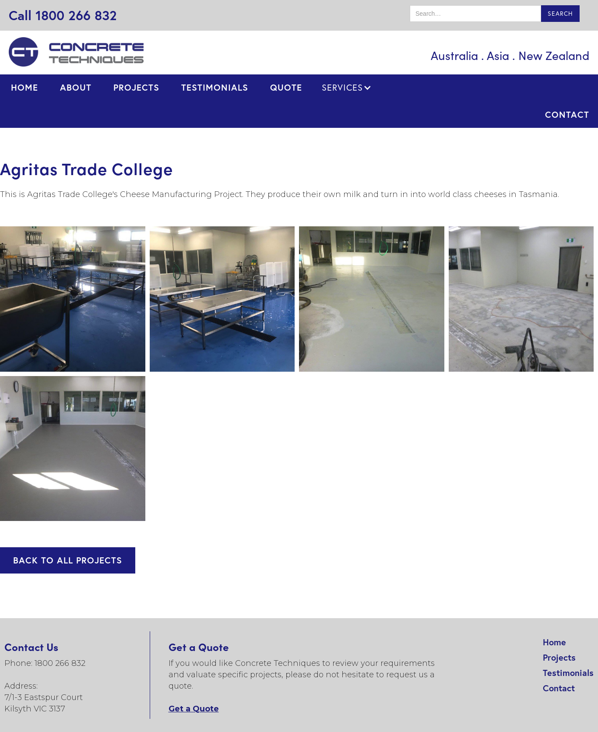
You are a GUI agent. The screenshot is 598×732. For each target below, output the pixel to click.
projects (136, 87)
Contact (559, 688)
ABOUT (75, 87)
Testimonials (568, 673)
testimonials (214, 87)
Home (24, 87)
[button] (346, 87)
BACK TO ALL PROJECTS (67, 560)
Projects (559, 657)
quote (286, 87)
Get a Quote (194, 709)
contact (567, 114)
